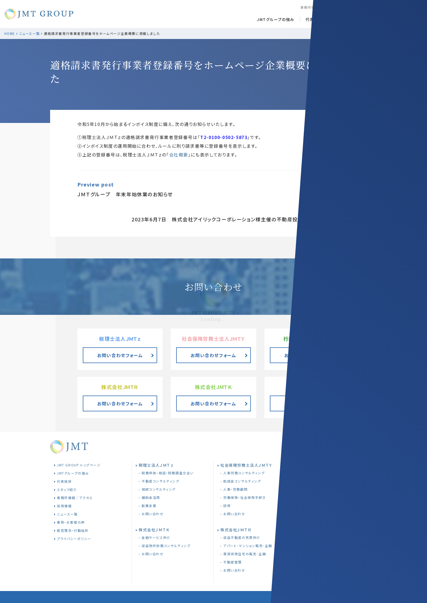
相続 (308, 473)
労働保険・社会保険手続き (244, 497)
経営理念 (381, 7)
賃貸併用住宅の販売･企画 (244, 553)
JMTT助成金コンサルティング (328, 521)
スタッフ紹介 (336, 7)
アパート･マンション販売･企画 (247, 545)
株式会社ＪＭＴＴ (317, 505)
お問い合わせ (234, 513)
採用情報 (359, 7)
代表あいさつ (318, 19)
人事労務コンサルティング (244, 473)
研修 (227, 505)
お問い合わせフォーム (307, 355)
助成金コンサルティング (242, 481)
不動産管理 (232, 562)
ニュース (349, 19)
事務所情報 (309, 7)
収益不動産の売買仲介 (241, 537)
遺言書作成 (314, 481)
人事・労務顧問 (235, 489)
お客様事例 (378, 19)
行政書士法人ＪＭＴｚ (321, 465)
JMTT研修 (313, 513)
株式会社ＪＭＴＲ (235, 529)
